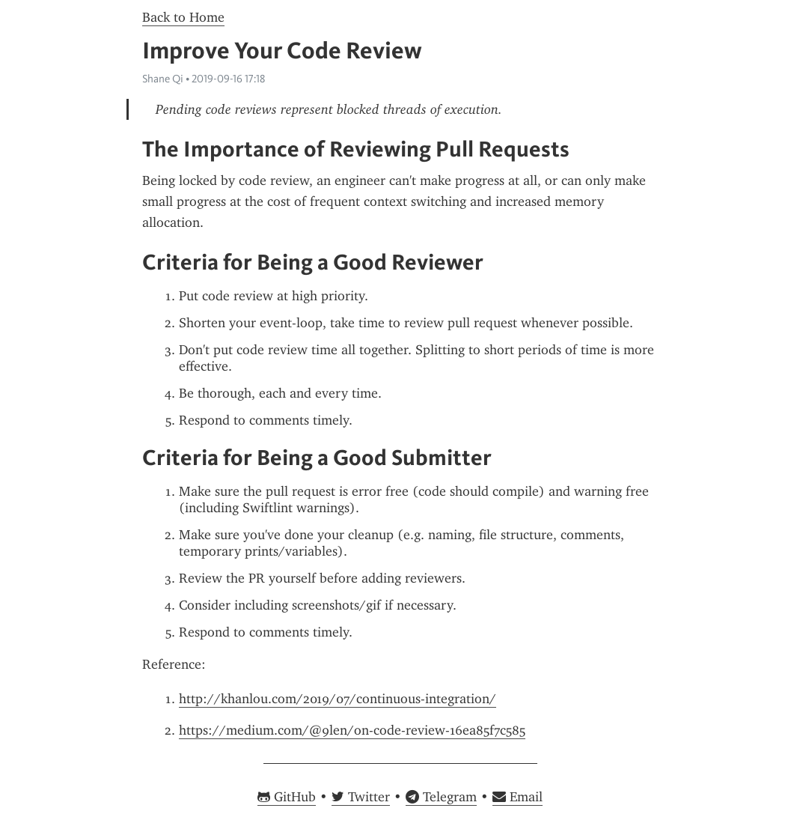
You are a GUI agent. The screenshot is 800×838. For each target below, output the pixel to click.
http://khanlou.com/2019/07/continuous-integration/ (337, 698)
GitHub (286, 797)
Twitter (361, 797)
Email (517, 797)
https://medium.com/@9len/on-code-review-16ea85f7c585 (352, 730)
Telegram (441, 797)
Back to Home (183, 17)
